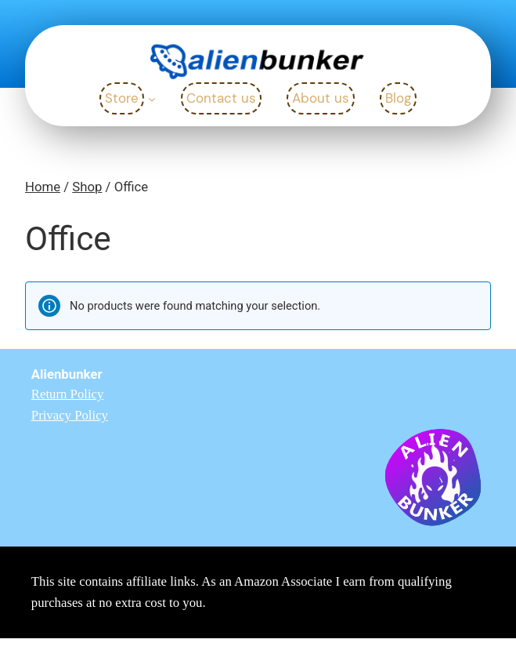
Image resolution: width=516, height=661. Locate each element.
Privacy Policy (69, 415)
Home (42, 186)
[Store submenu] (152, 99)
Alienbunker (67, 374)
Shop (87, 186)
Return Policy (67, 394)
